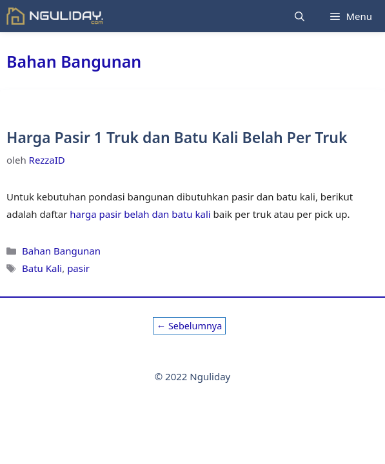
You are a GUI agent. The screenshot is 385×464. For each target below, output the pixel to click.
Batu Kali (42, 268)
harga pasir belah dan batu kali (140, 214)
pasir (78, 268)
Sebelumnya (189, 326)
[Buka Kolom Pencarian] (299, 16)
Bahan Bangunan (61, 250)
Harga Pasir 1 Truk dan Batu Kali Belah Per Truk (176, 137)
